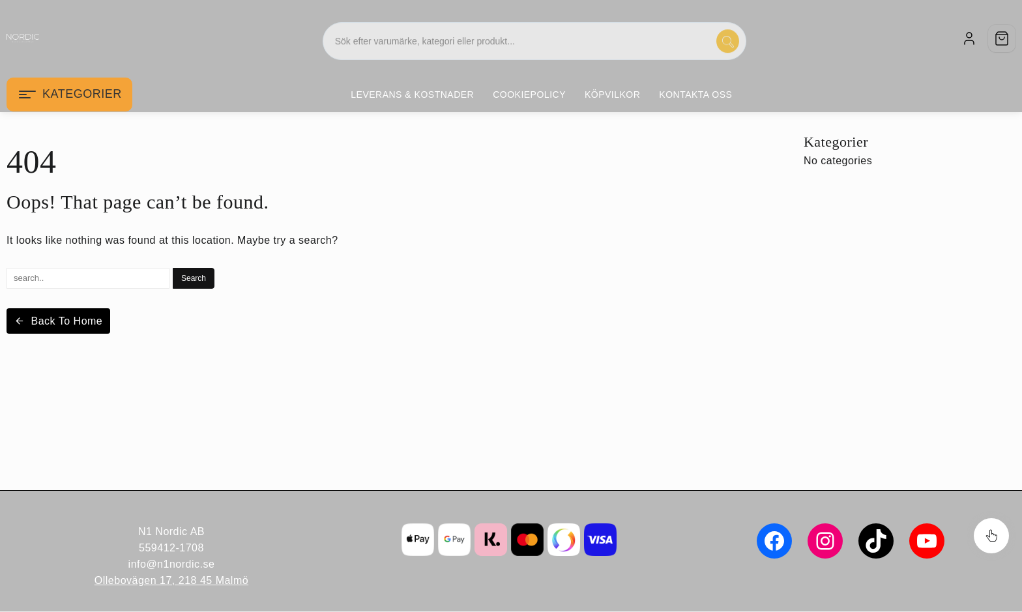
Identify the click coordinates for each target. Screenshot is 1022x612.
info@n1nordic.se (171, 564)
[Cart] (1002, 38)
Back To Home (58, 321)
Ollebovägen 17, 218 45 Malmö (171, 580)
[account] (969, 38)
